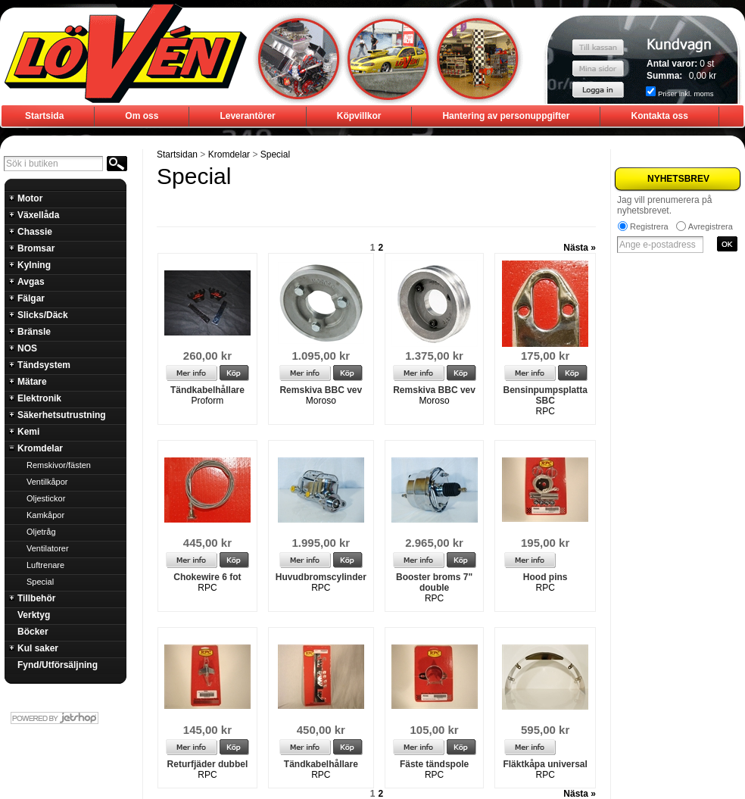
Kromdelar (229, 154)
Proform (208, 400)
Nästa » (579, 247)
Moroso (321, 400)
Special (275, 154)
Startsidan (177, 154)
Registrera (649, 226)
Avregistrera (710, 226)
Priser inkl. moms (686, 93)
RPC (544, 411)
